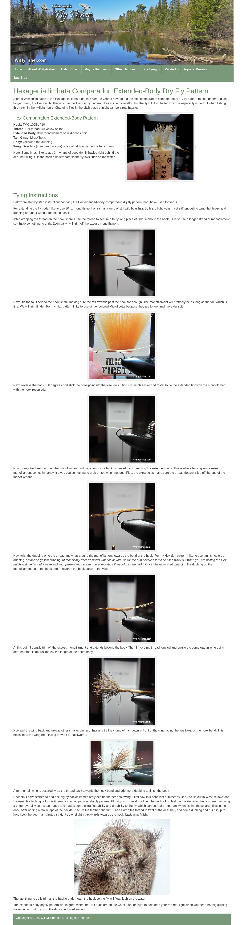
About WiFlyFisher (41, 69)
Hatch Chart (70, 69)
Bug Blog (20, 77)
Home (18, 69)
